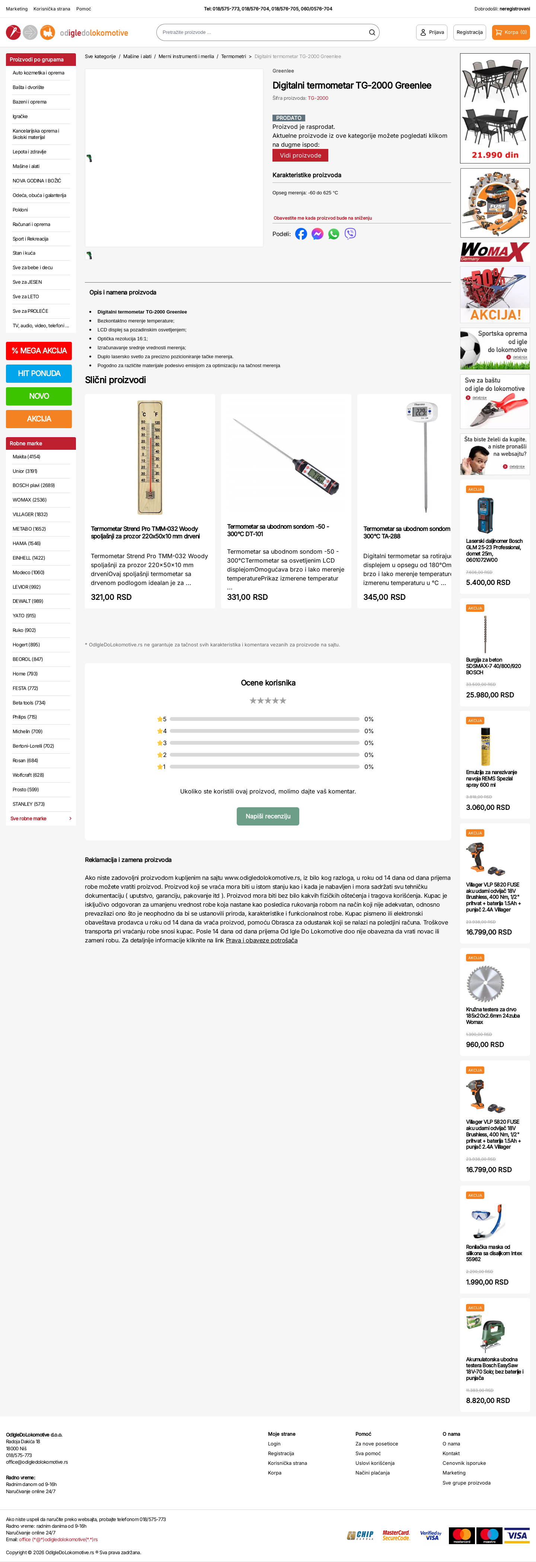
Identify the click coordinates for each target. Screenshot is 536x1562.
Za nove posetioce (376, 1444)
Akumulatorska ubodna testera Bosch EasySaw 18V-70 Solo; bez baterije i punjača (494, 1368)
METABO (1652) (29, 529)
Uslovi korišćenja (375, 1463)
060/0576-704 (316, 9)
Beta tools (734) (29, 703)
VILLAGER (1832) (30, 514)
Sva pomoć (368, 1453)
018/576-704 (255, 9)
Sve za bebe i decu (32, 267)
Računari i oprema (31, 224)
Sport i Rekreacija (30, 239)
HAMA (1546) (27, 543)
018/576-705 (285, 9)
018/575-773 (226, 9)
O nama (451, 1444)
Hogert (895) (26, 645)
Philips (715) (25, 717)
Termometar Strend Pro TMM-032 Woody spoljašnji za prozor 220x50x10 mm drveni (145, 556)
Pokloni (20, 210)
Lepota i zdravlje (29, 152)
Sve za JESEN (27, 282)
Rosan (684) (25, 760)
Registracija (281, 1453)
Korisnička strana (52, 9)
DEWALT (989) (28, 601)
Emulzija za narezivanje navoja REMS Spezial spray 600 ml (491, 778)
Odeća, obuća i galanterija (39, 195)
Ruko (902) (24, 630)
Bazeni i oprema (29, 102)
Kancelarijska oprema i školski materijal (36, 134)
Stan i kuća (24, 253)
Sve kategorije (100, 56)
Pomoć (83, 9)
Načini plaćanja (372, 1473)
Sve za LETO (26, 296)
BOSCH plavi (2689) (34, 485)
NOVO (39, 396)
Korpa (274, 1473)
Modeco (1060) (29, 572)
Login (274, 1444)
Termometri (233, 56)
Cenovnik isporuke (464, 1463)
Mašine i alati (26, 166)
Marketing (17, 9)
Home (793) (25, 674)
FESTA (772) (25, 688)
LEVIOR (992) (27, 587)
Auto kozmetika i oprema (38, 73)
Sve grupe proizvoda (467, 1483)
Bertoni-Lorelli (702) (33, 746)
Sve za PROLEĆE (30, 311)
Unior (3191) (25, 471)
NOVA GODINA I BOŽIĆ (37, 181)
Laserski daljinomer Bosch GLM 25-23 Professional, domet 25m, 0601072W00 (494, 550)
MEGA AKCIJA (39, 350)
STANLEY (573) (29, 804)
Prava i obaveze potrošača (262, 964)
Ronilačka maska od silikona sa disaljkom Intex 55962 (494, 1253)
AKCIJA (39, 418)
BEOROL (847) (28, 659)
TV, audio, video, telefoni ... (41, 325)
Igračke (20, 116)
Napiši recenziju (268, 840)
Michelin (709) (27, 731)
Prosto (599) (26, 789)
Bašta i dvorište (28, 87)
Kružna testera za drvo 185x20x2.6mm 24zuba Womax (493, 1015)
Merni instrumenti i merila (186, 56)
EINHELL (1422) (29, 558)
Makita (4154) (27, 456)
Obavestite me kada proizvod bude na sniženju (323, 218)
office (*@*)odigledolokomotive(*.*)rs (58, 1539)
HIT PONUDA (39, 373)
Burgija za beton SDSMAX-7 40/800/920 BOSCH (493, 665)
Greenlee (283, 71)
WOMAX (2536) (30, 500)
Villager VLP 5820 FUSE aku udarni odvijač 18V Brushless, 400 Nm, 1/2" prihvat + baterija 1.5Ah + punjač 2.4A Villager (493, 897)
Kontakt (451, 1453)
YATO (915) (24, 615)
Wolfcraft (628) (28, 775)
